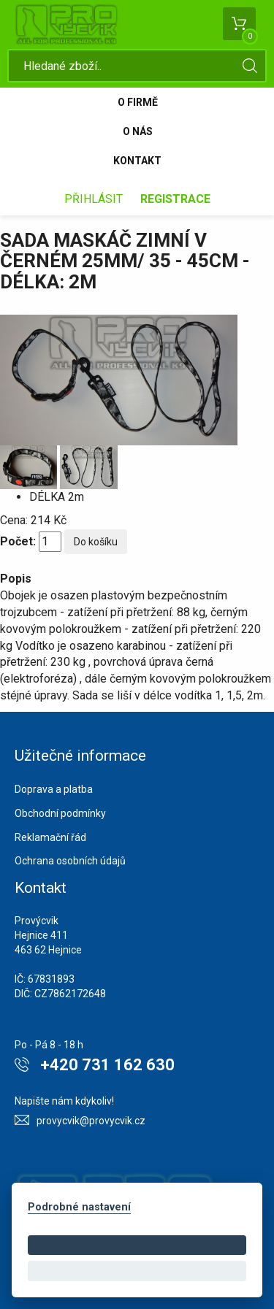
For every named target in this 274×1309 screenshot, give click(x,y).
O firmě (138, 102)
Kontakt (137, 160)
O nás (138, 131)
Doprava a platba (54, 789)
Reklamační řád (50, 837)
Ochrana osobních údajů (70, 861)
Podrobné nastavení (79, 1207)
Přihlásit (93, 199)
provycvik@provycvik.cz (91, 1120)
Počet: (18, 541)
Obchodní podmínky (60, 813)
